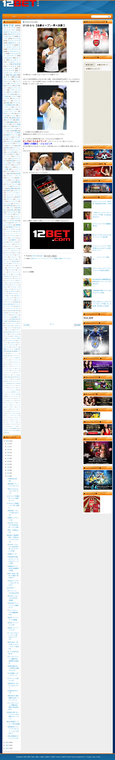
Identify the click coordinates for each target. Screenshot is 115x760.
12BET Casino (55, 757)
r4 (84, 757)
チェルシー (15, 60)
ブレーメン (14, 285)
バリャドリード (12, 267)
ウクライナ (11, 312)
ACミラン (7, 77)
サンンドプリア (16, 405)
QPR (15, 261)
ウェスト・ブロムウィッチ (11, 250)
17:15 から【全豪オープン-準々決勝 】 (13, 506)
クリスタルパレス (13, 150)
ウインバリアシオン (13, 396)
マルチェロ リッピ (8, 372)
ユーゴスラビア (13, 424)
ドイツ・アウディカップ (11, 415)
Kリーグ (14, 379)
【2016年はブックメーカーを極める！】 (13, 605)
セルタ (18, 231)
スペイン (12, 116)
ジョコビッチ (45, 258)
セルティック (10, 246)
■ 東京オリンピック (93, 69)
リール (15, 274)
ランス (9, 330)
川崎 (18, 145)
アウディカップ (12, 385)
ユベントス (7, 79)
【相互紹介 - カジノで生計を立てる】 (13, 513)
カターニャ (11, 265)
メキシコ (14, 163)
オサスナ (9, 278)
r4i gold (88, 757)
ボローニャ (14, 315)
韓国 (7, 103)
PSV (4, 312)
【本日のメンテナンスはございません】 (13, 583)
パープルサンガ (16, 417)
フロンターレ (14, 370)
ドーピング (6, 417)
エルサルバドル (16, 362)
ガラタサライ (12, 291)
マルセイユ (10, 197)
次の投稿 (26, 325)
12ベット (37, 258)
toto (16, 77)
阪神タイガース (14, 227)
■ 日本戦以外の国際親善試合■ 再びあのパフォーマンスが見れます (102, 282)
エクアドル (8, 252)
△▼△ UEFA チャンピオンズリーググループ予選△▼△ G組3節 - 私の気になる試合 (102, 304)
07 (8, 458)
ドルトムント (8, 68)
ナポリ (8, 126)
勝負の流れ (16, 118)
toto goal (13, 75)
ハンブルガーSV (11, 220)
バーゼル (11, 295)
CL (16, 85)
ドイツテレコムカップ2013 (13, 413)
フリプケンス (16, 420)
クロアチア (7, 165)
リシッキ (15, 375)
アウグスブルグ (11, 212)
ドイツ (5, 88)
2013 (7, 748)
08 (8, 455)
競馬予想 (17, 182)
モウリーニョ (7, 317)
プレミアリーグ (37, 16)
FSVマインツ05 (8, 113)
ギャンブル (16, 98)
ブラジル (9, 85)
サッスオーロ (8, 231)
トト (8, 101)
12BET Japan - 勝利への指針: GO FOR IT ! (13, 576)
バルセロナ (7, 58)
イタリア (14, 96)
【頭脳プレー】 (12, 554)
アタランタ (12, 242)
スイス (10, 167)
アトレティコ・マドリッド (11, 73)
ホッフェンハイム (14, 272)
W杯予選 (9, 205)
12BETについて (17, 16)
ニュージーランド (15, 364)
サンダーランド (11, 184)
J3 (19, 321)
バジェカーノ (14, 257)
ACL (4, 242)
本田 (11, 210)
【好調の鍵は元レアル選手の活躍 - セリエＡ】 (13, 668)
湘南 (18, 210)
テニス (51, 258)
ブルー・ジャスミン (10, 422)
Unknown (35, 255)
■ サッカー (89, 65)
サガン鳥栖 (16, 124)
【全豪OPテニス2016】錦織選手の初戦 (13, 568)
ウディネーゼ (7, 214)
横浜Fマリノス (12, 135)
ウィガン (8, 325)
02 (8, 473)
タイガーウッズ (10, 340)
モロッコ (18, 372)
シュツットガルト (13, 193)
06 (8, 461)
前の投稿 (77, 325)
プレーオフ (11, 270)
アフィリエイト (62, 16)
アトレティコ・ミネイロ (12, 323)
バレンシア (10, 178)
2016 (7, 441)
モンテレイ (8, 375)
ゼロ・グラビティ (10, 407)
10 (8, 449)
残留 (16, 302)
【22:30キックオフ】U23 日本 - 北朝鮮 (12, 598)
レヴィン (13, 426)
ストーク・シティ (13, 195)
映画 (6, 432)
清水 (18, 188)
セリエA (16, 38)
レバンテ (13, 237)
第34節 (9, 351)
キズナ (18, 400)
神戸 (18, 197)
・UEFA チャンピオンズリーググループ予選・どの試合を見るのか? (102, 215)
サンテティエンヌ (8, 255)
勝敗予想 (8, 25)
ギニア (7, 364)
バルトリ (7, 366)
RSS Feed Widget (97, 140)
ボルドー (6, 259)
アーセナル (11, 66)
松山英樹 (11, 188)
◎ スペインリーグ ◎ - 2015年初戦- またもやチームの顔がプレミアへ (102, 248)
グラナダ (17, 218)
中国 (11, 173)
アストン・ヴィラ (13, 175)
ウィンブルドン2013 (13, 338)
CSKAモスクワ (7, 276)
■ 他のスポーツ (102, 65)
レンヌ (9, 289)
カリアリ (17, 244)
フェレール (8, 420)
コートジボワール (12, 229)
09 (8, 452)
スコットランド (10, 280)
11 (8, 446)
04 (8, 467)
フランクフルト (11, 235)
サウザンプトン (14, 139)
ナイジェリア (12, 201)
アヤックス (6, 336)
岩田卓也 (10, 377)
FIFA (11, 310)
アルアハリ (13, 387)
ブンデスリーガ (14, 49)
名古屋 (18, 173)
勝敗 (15, 131)
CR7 (6, 310)
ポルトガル (10, 141)
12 (8, 443)
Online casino (6, 355)
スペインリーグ (14, 41)
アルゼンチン (15, 83)
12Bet (32, 258)
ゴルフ (8, 171)
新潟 (11, 160)
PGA (17, 310)
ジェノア (6, 186)
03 (8, 470)
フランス (17, 101)
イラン (13, 180)
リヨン (13, 259)
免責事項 (14, 428)
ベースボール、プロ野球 (11, 133)
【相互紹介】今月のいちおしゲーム (13, 686)
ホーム (6, 16)
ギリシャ (9, 199)
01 (8, 476)
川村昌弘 (17, 430)
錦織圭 (56, 258)
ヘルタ (5, 223)
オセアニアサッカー (8, 398)
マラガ (8, 274)
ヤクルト (17, 203)
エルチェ (17, 190)
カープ (16, 252)
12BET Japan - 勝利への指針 (35, 757)
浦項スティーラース (9, 349)
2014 (7, 745)
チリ (14, 154)
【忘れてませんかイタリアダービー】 (13, 491)
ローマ (12, 92)
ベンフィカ (10, 327)
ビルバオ (6, 203)
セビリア (9, 120)
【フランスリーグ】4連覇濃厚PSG (12, 613)
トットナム (16, 169)
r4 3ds (93, 757)
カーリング (12, 400)
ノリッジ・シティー (13, 233)
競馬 (8, 190)
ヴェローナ (14, 248)
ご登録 (27, 16)
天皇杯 (13, 319)
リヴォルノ (14, 347)
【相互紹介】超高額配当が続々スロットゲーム (13, 698)
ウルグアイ (7, 137)
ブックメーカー (9, 30)
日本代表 (16, 64)
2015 (7, 742)
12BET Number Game (68, 757)
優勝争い (14, 240)
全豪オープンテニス (65, 258)
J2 (10, 131)
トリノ (12, 208)
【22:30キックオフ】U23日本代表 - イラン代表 (12, 525)
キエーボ (17, 278)
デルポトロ (13, 342)
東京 (7, 148)
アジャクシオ (14, 334)
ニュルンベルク (12, 282)
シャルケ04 (10, 152)
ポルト (5, 287)
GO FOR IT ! (11, 588)
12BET (47, 757)
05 (8, 464)
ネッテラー (50, 16)
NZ (19, 379)
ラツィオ (11, 145)
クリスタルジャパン (10, 402)
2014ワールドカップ (11, 32)
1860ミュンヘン (13, 353)
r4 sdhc (98, 757)
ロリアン (17, 330)
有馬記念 (13, 321)
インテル (6, 98)
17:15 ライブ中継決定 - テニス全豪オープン (13, 498)
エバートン (16, 148)
